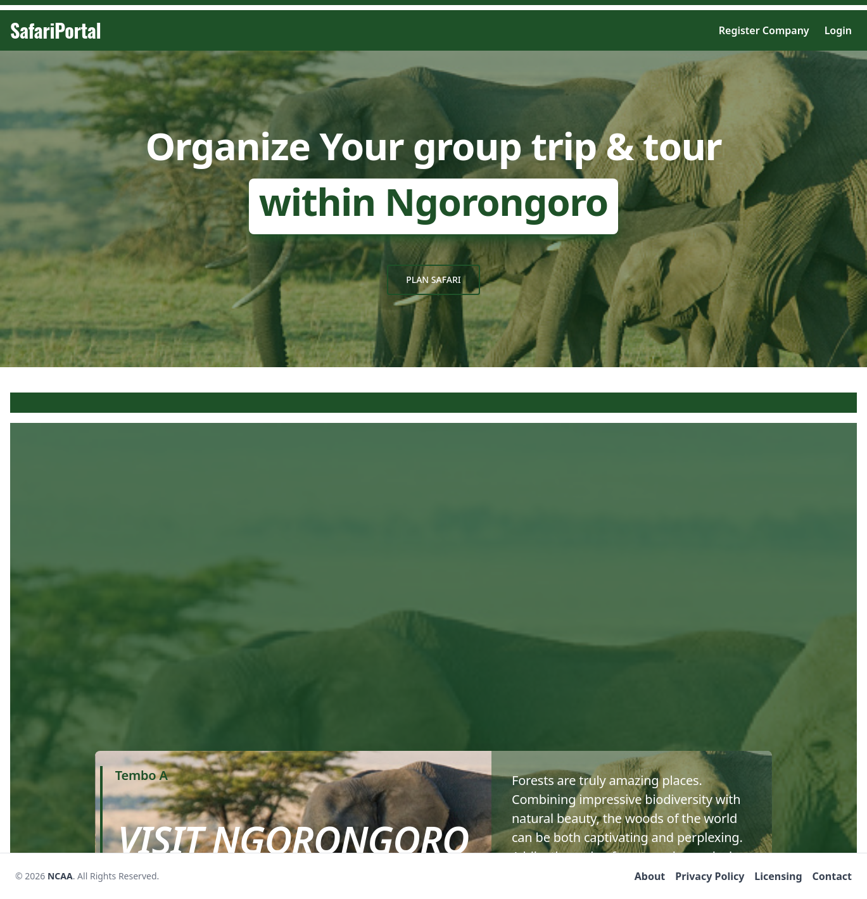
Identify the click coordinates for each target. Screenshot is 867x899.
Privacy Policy (709, 876)
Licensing (778, 876)
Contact (832, 876)
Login (838, 30)
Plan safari (433, 279)
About (650, 876)
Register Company (764, 30)
